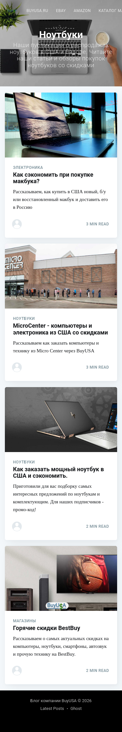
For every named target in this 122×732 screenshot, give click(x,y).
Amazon (82, 10)
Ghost (76, 708)
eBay (61, 10)
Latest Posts (52, 708)
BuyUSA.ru (37, 10)
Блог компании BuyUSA (54, 700)
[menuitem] (37, 11)
